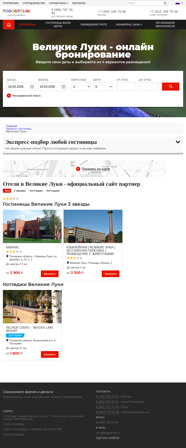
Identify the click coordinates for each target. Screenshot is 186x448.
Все (7, 190)
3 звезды (20, 190)
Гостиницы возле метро (58, 24)
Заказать (50, 273)
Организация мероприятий (165, 24)
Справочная (57, 3)
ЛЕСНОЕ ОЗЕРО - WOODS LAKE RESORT (29, 329)
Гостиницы (27, 24)
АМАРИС (13, 247)
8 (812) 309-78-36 (107, 402)
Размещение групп (94, 24)
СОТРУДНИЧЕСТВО (34, 3)
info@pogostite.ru (108, 433)
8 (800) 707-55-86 (62, 11)
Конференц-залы (128, 24)
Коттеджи (36, 190)
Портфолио (11, 3)
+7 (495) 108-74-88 (112, 11)
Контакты (78, 3)
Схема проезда (13, 424)
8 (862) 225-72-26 (107, 407)
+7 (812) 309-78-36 (164, 11)
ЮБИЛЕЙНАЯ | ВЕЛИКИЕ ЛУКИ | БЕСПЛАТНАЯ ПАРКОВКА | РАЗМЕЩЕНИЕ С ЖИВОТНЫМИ (91, 250)
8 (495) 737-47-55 (107, 396)
